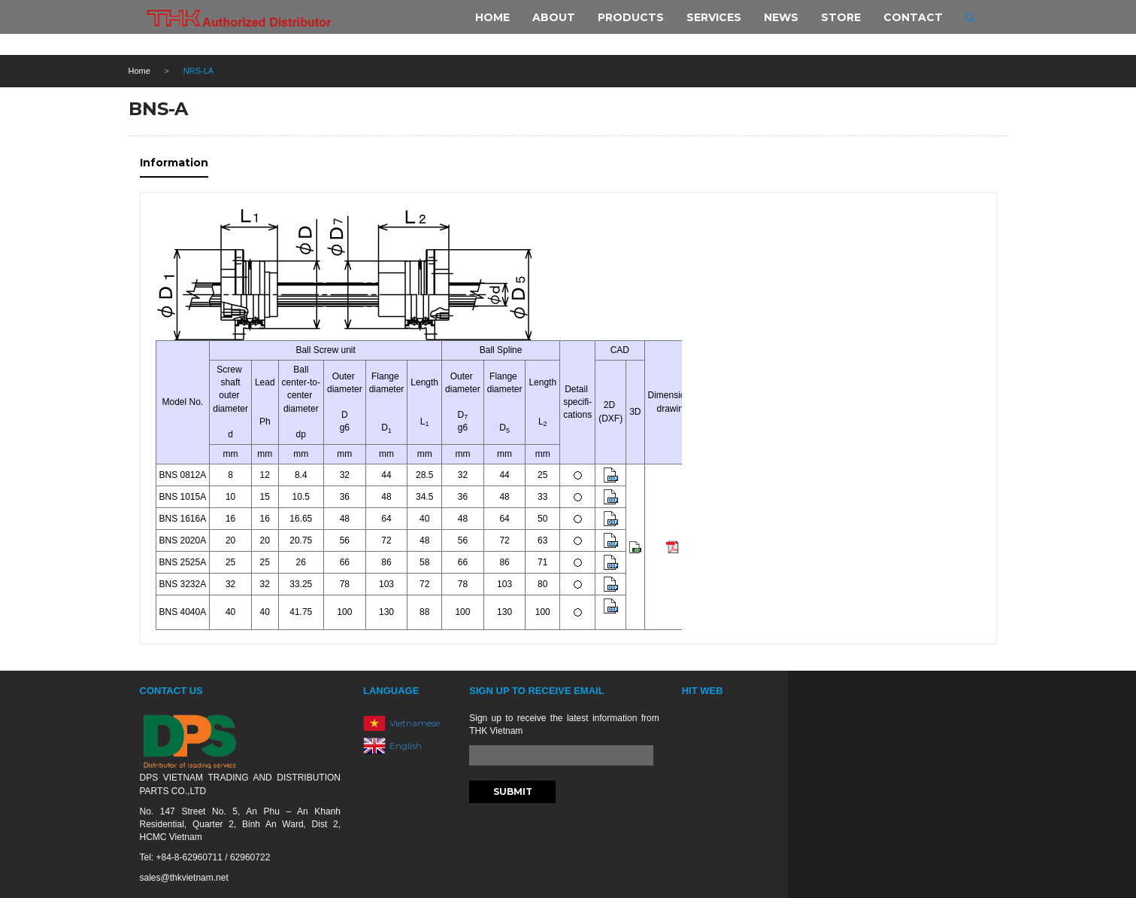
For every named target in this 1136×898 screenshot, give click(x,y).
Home (139, 70)
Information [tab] (174, 162)
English (405, 744)
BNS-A (158, 109)
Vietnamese (414, 722)
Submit (512, 791)
